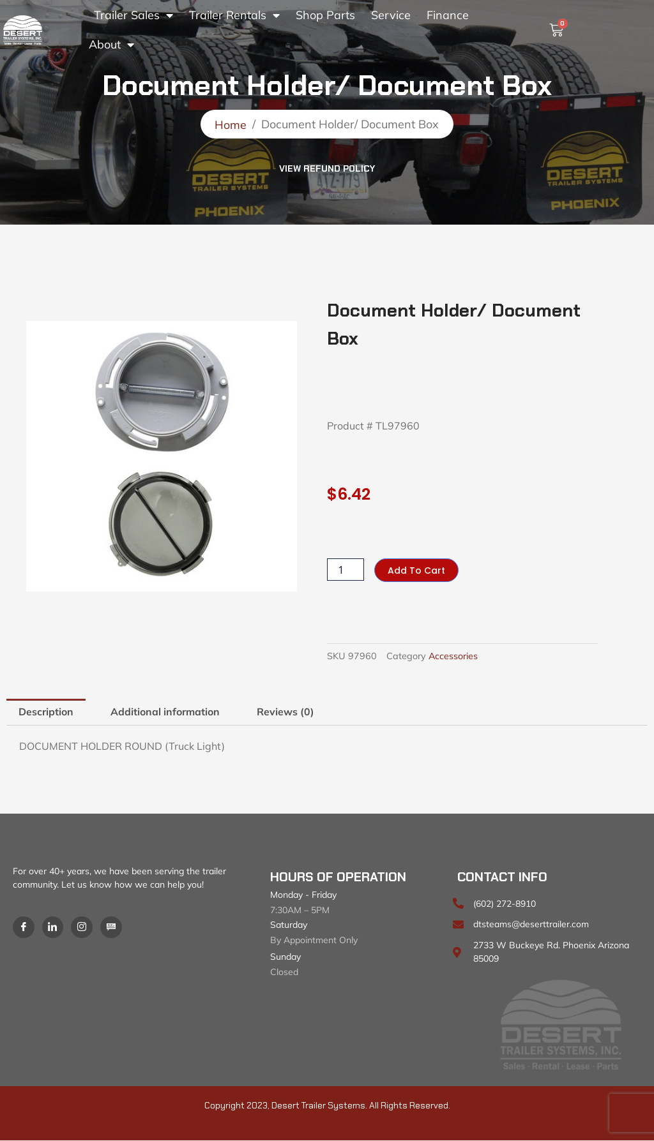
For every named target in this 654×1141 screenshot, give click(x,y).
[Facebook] (23, 927)
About (111, 45)
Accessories (453, 656)
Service (391, 15)
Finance (448, 15)
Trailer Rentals (234, 15)
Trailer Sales (133, 15)
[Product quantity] (345, 570)
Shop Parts (325, 15)
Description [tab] (46, 712)
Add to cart (416, 570)
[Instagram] (82, 927)
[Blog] (112, 927)
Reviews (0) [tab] (286, 712)
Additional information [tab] (165, 712)
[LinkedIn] (53, 927)
